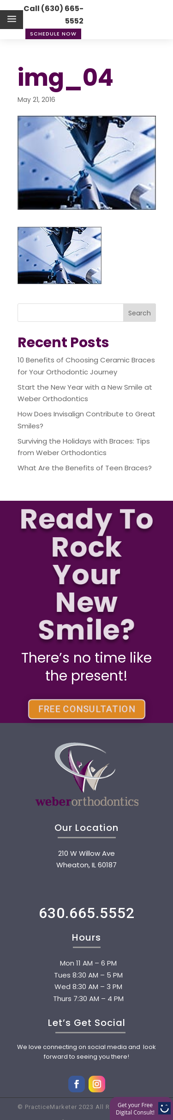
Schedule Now (53, 33)
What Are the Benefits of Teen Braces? (85, 468)
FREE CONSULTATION (86, 709)
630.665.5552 (87, 913)
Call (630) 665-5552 (54, 14)
